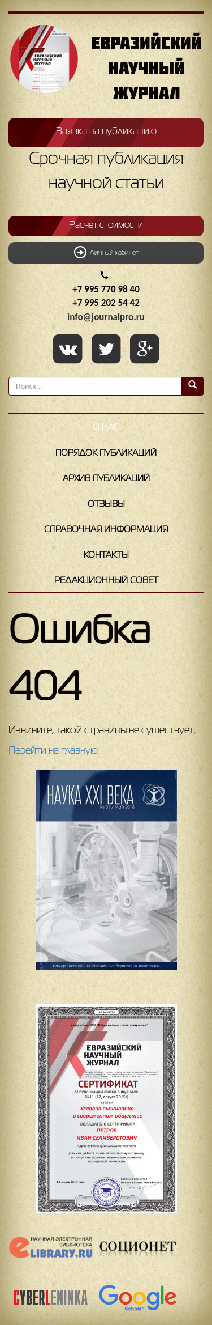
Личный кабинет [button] (106, 252)
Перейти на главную (53, 750)
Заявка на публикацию (106, 131)
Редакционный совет (106, 581)
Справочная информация (106, 530)
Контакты (106, 555)
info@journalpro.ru (106, 317)
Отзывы (106, 504)
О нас (106, 428)
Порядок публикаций (106, 453)
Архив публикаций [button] (106, 479)
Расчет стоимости (106, 226)
